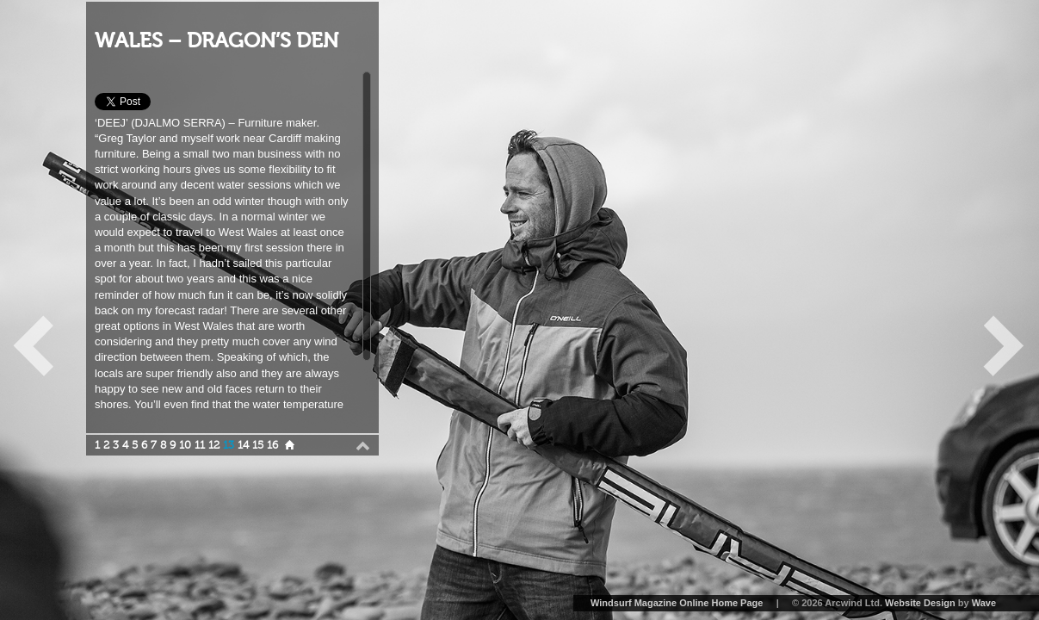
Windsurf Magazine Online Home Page (677, 603)
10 (185, 445)
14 (243, 445)
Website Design (920, 603)
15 (257, 445)
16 (272, 445)
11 (200, 445)
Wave (984, 603)
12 (214, 445)
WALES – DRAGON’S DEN (216, 41)
